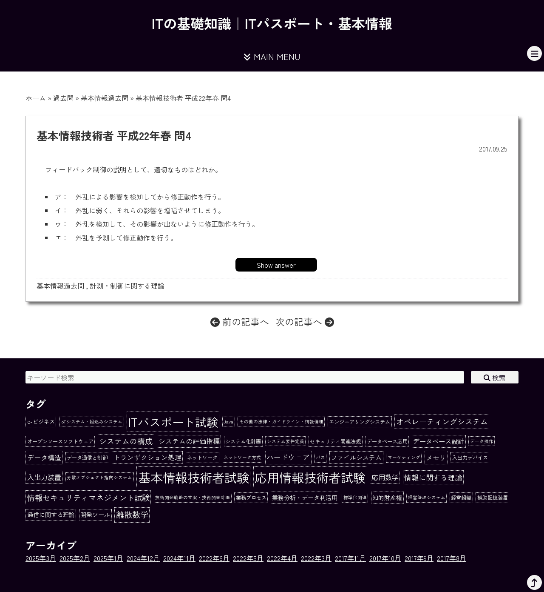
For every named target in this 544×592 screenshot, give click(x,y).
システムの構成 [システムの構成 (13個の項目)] (126, 440)
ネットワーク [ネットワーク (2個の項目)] (202, 457)
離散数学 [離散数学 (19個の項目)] (132, 515)
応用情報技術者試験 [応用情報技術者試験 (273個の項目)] (310, 477)
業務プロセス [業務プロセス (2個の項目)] (251, 497)
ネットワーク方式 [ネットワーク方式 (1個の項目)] (242, 457)
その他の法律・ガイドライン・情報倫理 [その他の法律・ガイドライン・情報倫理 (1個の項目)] (281, 421)
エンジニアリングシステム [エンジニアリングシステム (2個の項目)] (359, 422)
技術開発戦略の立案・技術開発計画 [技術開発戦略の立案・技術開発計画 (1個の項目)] (192, 497)
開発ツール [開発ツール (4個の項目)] (95, 514)
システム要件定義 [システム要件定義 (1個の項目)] (285, 441)
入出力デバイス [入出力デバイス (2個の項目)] (470, 457)
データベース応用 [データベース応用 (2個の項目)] (387, 441)
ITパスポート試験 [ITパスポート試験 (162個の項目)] (173, 421)
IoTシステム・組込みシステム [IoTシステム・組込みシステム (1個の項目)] (91, 421)
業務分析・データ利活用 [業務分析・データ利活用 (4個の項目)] (304, 497)
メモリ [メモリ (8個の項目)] (436, 457)
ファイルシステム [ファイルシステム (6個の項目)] (356, 457)
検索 (495, 377)
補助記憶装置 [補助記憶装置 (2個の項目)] (492, 497)
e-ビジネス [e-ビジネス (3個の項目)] (41, 422)
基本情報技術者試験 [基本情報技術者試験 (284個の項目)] (193, 477)
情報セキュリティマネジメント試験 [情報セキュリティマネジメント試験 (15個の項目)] (88, 497)
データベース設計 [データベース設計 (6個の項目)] (438, 441)
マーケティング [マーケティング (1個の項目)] (404, 457)
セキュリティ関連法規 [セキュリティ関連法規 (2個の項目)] (335, 441)
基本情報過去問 (104, 98)
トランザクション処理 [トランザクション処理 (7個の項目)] (147, 457)
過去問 (63, 98)
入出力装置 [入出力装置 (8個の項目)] (44, 477)
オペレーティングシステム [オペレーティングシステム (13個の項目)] (442, 421)
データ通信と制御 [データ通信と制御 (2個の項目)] (87, 457)
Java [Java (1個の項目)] (228, 421)
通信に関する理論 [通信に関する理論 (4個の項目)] (51, 514)
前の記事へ (239, 321)
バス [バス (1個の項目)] (320, 457)
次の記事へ (304, 321)
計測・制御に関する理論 (127, 285)
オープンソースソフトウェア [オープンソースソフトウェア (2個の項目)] (60, 441)
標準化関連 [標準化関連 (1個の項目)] (355, 497)
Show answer (276, 265)
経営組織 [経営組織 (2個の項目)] (461, 497)
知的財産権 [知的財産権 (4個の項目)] (387, 497)
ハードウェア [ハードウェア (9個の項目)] (288, 457)
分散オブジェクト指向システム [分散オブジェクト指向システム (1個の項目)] (99, 477)
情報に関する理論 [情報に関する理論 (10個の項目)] (433, 477)
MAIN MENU (272, 56)
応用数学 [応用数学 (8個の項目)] (385, 477)
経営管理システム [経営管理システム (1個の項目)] (426, 497)
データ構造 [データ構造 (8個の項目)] (44, 457)
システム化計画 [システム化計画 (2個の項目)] (243, 441)
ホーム (36, 98)
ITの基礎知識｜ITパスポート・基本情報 (272, 23)
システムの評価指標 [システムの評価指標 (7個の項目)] (189, 441)
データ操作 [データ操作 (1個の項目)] (481, 441)
